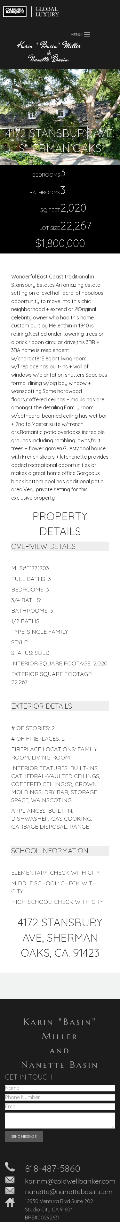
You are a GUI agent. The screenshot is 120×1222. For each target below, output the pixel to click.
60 (75, 1168)
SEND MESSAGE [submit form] (23, 1136)
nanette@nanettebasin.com (69, 1191)
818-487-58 (47, 1168)
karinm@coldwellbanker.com (70, 1181)
